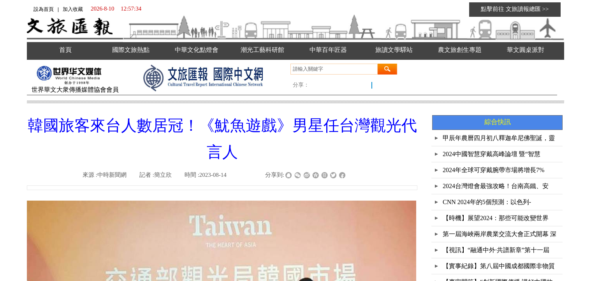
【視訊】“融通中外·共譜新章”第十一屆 (496, 250)
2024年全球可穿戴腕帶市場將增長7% (493, 170)
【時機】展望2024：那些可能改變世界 (496, 218)
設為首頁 (43, 9)
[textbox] (334, 69)
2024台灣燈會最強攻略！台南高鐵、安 (496, 186)
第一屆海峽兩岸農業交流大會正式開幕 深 (499, 234)
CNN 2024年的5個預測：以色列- (487, 202)
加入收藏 (73, 9)
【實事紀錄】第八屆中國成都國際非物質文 (499, 268)
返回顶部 (574, 242)
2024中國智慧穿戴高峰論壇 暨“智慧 (491, 154)
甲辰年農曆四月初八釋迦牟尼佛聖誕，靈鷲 (499, 140)
